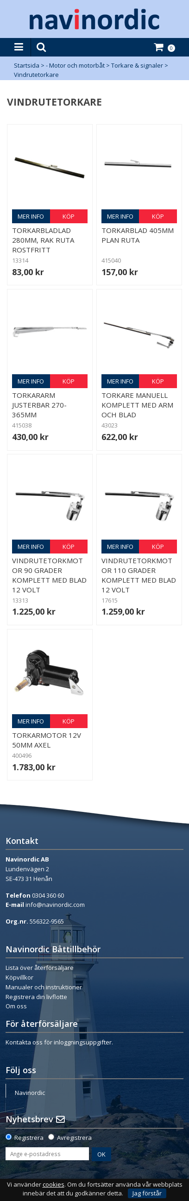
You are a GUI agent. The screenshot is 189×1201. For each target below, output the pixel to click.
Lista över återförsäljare (40, 967)
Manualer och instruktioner (44, 987)
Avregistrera (74, 1137)
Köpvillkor (19, 977)
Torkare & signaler (137, 65)
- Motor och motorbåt (75, 65)
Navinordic (30, 1092)
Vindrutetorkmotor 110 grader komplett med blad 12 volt (138, 575)
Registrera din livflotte (36, 997)
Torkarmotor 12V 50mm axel (46, 739)
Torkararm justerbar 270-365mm (39, 404)
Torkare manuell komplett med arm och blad (137, 404)
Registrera (29, 1137)
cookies (53, 1184)
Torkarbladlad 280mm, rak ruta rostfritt (43, 240)
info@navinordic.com (55, 904)
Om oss (16, 1006)
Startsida (26, 65)
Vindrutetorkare (36, 74)
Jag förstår (147, 1193)
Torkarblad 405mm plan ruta (137, 235)
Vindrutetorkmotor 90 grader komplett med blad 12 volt (49, 575)
